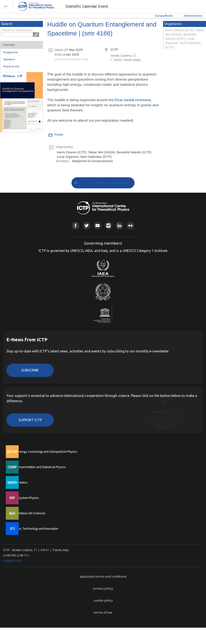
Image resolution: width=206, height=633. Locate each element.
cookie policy (103, 600)
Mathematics (19, 482)
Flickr (130, 225)
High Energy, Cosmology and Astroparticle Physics (44, 451)
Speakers (9, 59)
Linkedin (119, 225)
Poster (59, 134)
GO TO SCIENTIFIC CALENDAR (104, 183)
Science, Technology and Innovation (34, 528)
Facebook (75, 225)
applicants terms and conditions (103, 576)
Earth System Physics (25, 498)
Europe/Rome (164, 15)
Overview (9, 44)
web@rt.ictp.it (12, 560)
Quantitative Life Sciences (28, 513)
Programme (10, 52)
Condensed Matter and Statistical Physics (38, 467)
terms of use (103, 612)
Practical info (11, 66)
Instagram (108, 225)
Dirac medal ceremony (133, 100)
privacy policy (103, 588)
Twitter (86, 225)
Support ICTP (30, 420)
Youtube (97, 225)
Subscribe (30, 370)
